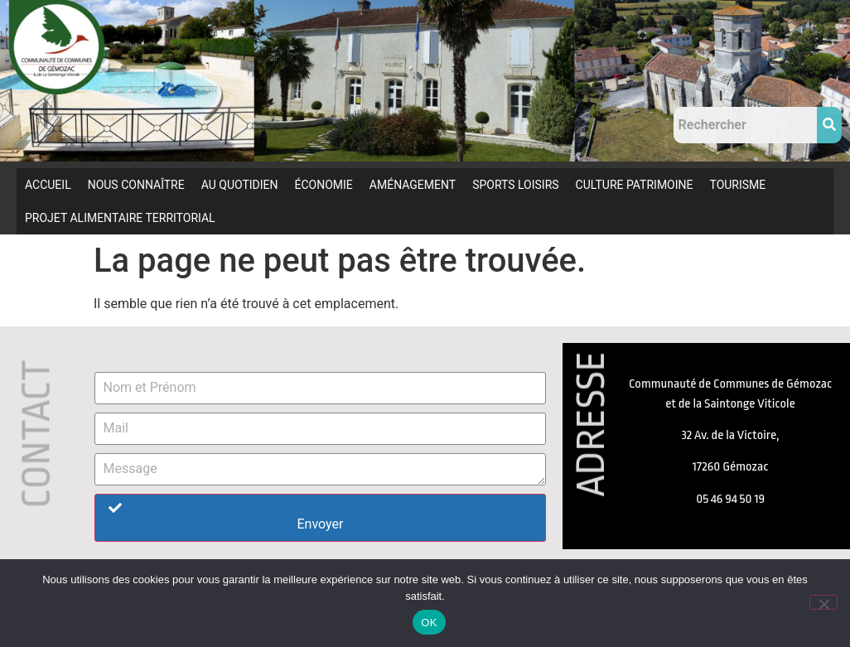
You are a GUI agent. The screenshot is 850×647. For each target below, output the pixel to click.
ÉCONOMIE (324, 184)
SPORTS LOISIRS (515, 184)
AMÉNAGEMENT (412, 184)
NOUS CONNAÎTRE (136, 184)
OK (429, 622)
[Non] (823, 602)
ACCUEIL (48, 184)
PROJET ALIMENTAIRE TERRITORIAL (120, 218)
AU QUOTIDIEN (239, 184)
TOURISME (737, 184)
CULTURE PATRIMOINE (634, 184)
